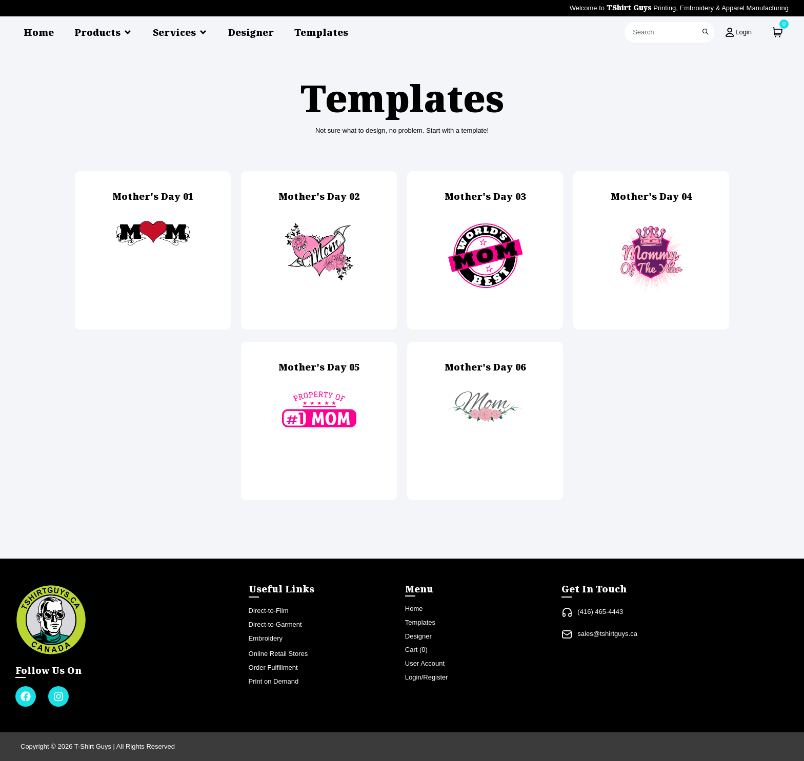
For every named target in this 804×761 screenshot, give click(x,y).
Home (39, 32)
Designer (251, 32)
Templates (321, 32)
